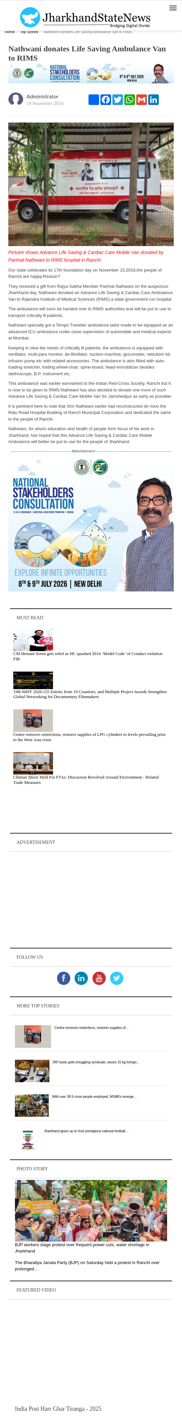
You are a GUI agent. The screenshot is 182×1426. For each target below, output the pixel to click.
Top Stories (29, 32)
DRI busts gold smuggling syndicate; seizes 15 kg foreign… (96, 1062)
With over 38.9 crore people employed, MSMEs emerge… (94, 1096)
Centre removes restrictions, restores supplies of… (91, 1028)
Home (10, 32)
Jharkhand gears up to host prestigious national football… (86, 1131)
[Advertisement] (91, 899)
